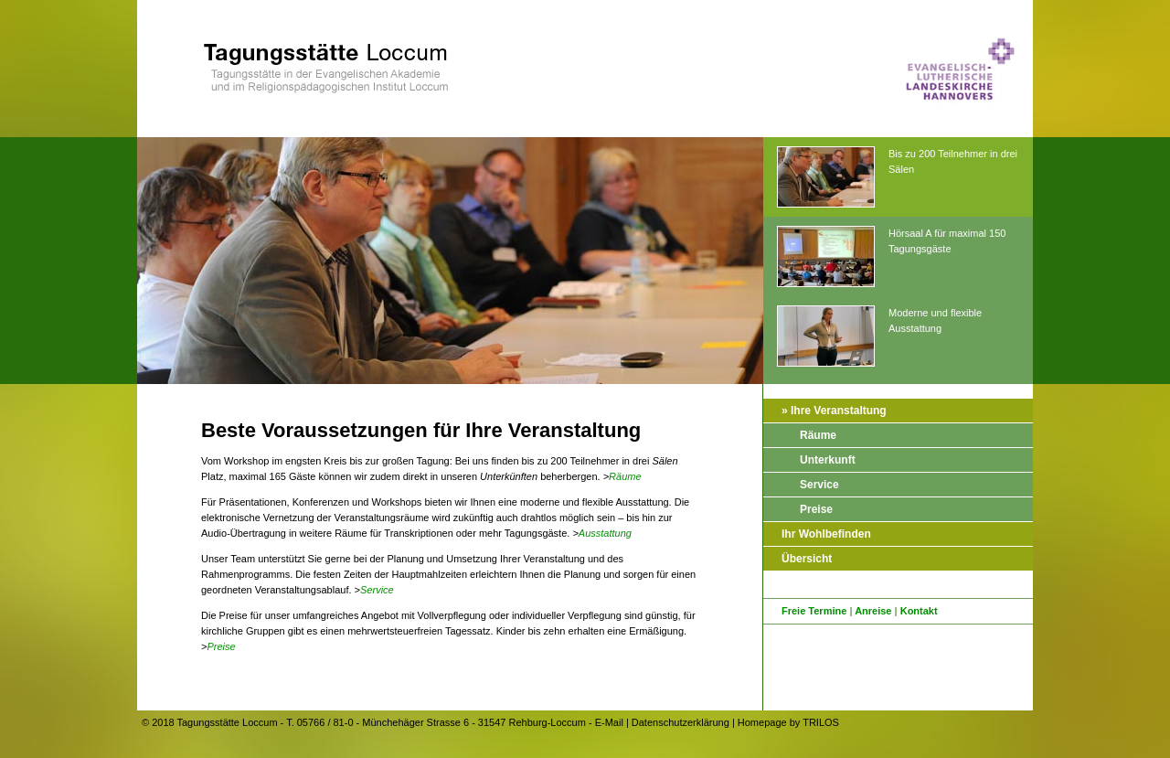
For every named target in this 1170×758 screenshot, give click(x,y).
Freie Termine (814, 610)
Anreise (873, 610)
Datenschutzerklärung (680, 722)
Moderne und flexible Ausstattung (879, 337)
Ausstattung (605, 533)
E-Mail (609, 722)
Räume (625, 476)
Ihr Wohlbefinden (826, 534)
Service (377, 589)
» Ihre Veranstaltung (834, 410)
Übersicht (807, 558)
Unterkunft (828, 460)
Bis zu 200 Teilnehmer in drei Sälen (897, 178)
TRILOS (821, 722)
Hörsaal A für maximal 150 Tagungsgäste (891, 257)
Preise (221, 646)
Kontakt (919, 610)
